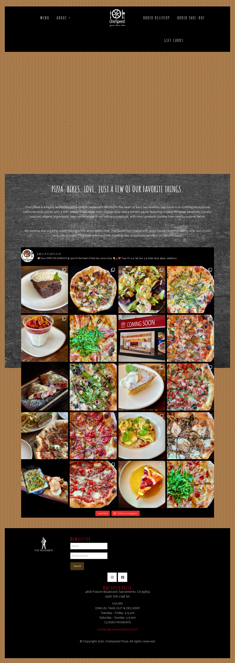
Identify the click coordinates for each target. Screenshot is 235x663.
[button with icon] (112, 577)
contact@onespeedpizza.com (117, 629)
